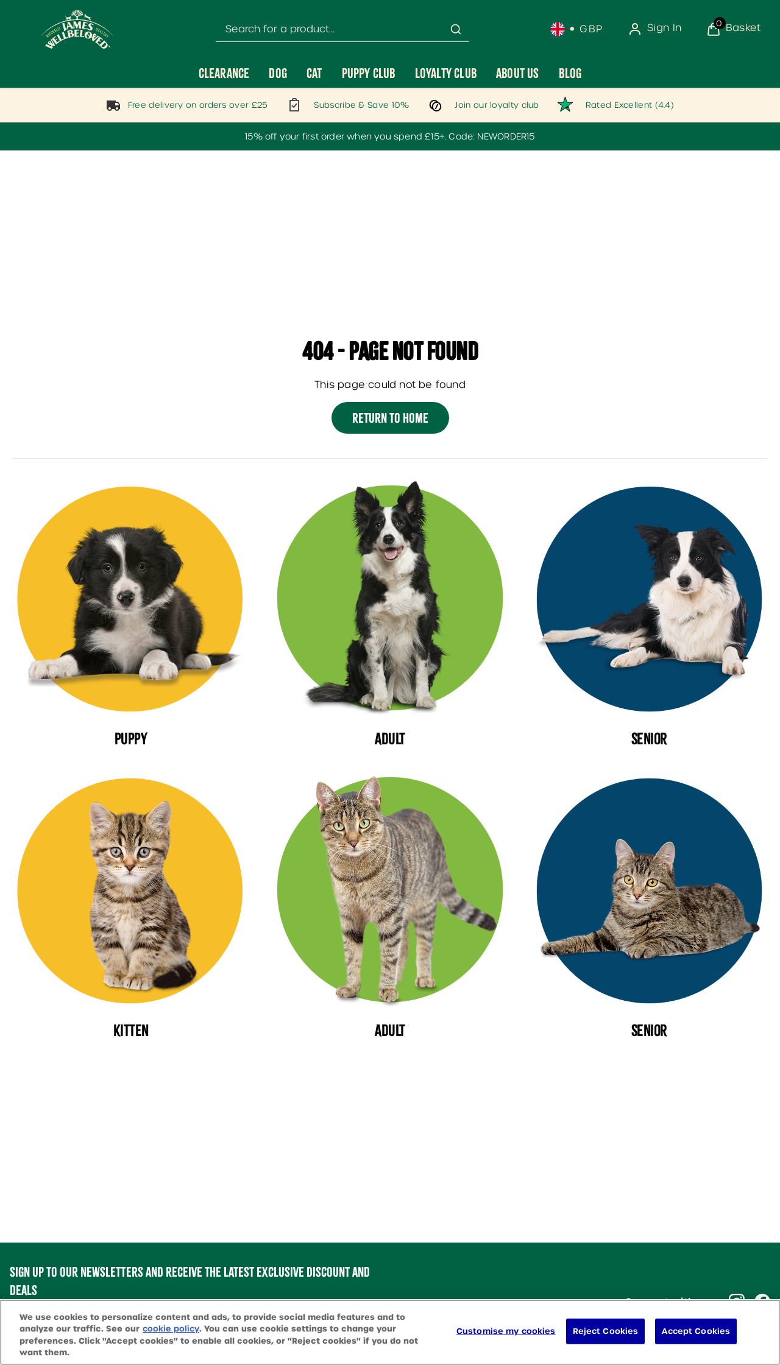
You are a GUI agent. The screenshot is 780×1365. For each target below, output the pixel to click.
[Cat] (314, 73)
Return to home (390, 418)
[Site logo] (77, 29)
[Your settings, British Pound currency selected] (576, 29)
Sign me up (59, 1324)
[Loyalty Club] (445, 73)
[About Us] (517, 73)
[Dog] (278, 73)
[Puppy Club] (368, 73)
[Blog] (570, 73)
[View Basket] (733, 29)
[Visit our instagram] (737, 1302)
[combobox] (342, 29)
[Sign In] (655, 29)
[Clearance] (224, 73)
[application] (728, 1337)
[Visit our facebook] (762, 1302)
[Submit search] (456, 29)
